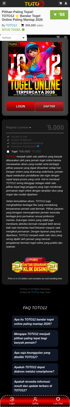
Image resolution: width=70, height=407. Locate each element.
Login (12, 401)
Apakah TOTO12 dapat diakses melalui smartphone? (34, 369)
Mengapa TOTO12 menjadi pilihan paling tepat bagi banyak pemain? (32, 338)
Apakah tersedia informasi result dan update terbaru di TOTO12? (33, 386)
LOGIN (20, 106)
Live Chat (58, 401)
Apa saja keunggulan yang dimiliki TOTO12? (32, 355)
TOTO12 (11, 25)
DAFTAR (49, 106)
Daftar (35, 401)
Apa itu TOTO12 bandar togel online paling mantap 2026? (34, 321)
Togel (26, 151)
